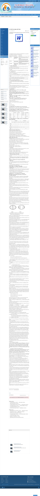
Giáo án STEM (2, 30)
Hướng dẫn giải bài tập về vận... (17, 443)
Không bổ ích (33, 33)
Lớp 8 (1, 45)
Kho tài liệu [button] (13, 14)
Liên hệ (6, 479)
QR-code (2, 484)
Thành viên (2, 479)
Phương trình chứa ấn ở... (4, 93)
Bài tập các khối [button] (9, 14)
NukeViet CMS (25, 484)
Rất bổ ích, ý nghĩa (33, 32)
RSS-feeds (7, 482)
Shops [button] (20, 14)
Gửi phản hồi (35, 495)
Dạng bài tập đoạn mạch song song (36, 69)
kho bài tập (20, 484)
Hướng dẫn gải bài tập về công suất (6, 123)
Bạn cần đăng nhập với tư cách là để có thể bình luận (19, 397)
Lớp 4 (1, 39)
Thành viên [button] (23, 14)
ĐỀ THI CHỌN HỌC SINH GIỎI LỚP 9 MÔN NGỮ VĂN (36, 57)
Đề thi (1, 50)
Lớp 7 (1, 44)
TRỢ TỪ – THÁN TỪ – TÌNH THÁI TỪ (36, 75)
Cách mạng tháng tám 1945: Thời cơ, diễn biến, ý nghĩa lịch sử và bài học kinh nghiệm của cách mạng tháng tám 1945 (35, 66)
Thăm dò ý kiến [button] (28, 14)
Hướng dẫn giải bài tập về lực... (17, 450)
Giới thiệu (2, 478)
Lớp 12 (2, 53)
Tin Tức (6, 478)
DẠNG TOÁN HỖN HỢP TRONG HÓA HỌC (36, 50)
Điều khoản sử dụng (37, 484)
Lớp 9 (1, 47)
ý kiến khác (32, 34)
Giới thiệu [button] (4, 14)
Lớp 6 (1, 42)
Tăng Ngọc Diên (32, 484)
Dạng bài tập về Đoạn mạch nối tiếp (36, 62)
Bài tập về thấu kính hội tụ (36, 47)
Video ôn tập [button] (17, 14)
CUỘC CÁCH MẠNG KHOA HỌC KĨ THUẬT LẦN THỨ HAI (36, 73)
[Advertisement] (20, 23)
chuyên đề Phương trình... (4, 91)
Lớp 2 (1, 36)
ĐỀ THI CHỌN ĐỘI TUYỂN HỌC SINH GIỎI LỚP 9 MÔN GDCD (36, 54)
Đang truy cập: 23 (6, 484)
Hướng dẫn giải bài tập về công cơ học (6, 114)
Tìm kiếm (2, 482)
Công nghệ (2, 33)
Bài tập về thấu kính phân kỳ (36, 59)
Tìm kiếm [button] (32, 14)
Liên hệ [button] (35, 14)
